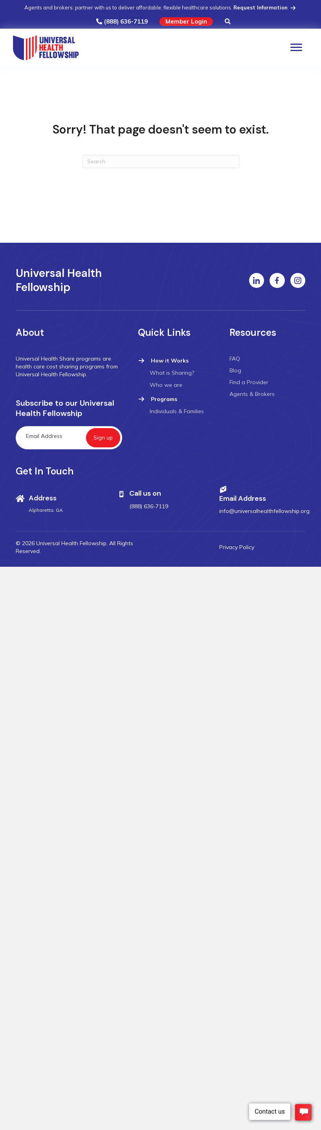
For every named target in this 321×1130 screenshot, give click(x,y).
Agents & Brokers (252, 393)
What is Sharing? (172, 372)
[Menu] (296, 47)
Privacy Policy (236, 547)
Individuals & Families (177, 411)
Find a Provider (248, 382)
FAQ (234, 358)
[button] (228, 21)
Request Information (265, 7)
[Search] (160, 161)
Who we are (166, 384)
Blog (235, 370)
